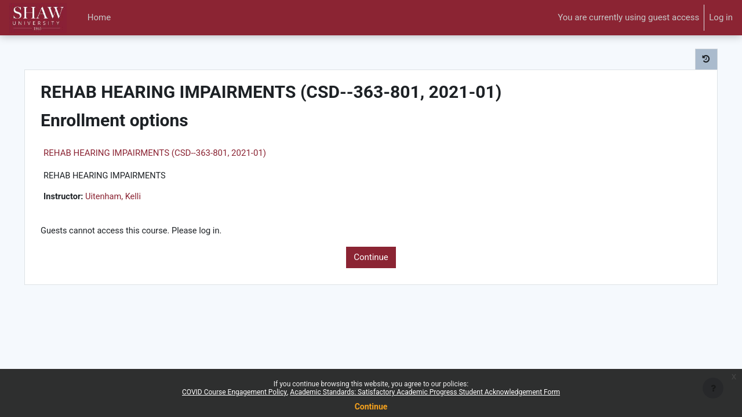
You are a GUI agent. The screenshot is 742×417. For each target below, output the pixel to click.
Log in (721, 17)
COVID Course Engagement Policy (234, 392)
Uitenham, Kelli (136, 197)
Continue (371, 258)
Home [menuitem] (99, 17)
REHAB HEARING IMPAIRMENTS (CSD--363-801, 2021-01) (175, 153)
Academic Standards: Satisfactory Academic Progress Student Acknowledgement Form (425, 392)
